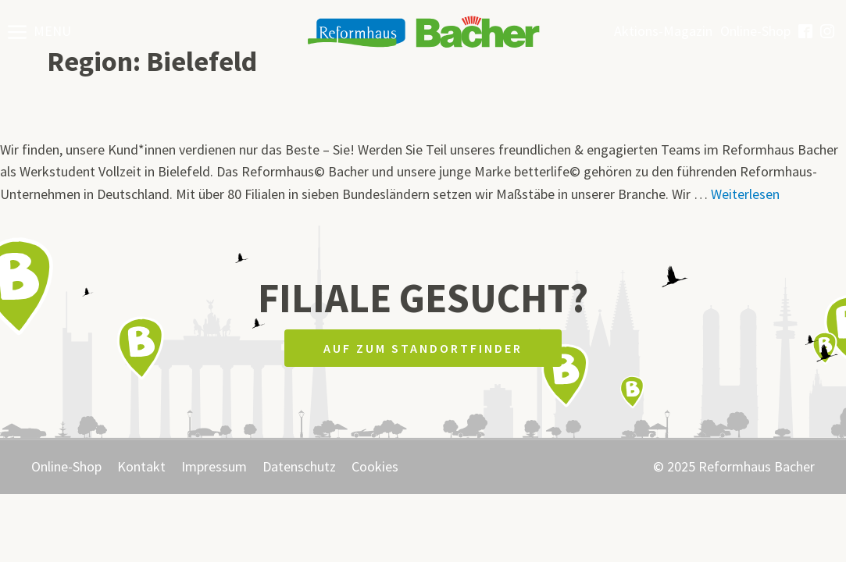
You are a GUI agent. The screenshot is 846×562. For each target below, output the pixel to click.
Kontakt (141, 466)
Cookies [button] (375, 466)
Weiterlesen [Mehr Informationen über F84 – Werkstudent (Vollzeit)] (745, 194)
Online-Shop (755, 31)
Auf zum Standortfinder (423, 348)
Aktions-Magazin (663, 31)
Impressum (214, 466)
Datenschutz (299, 466)
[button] (39, 31)
